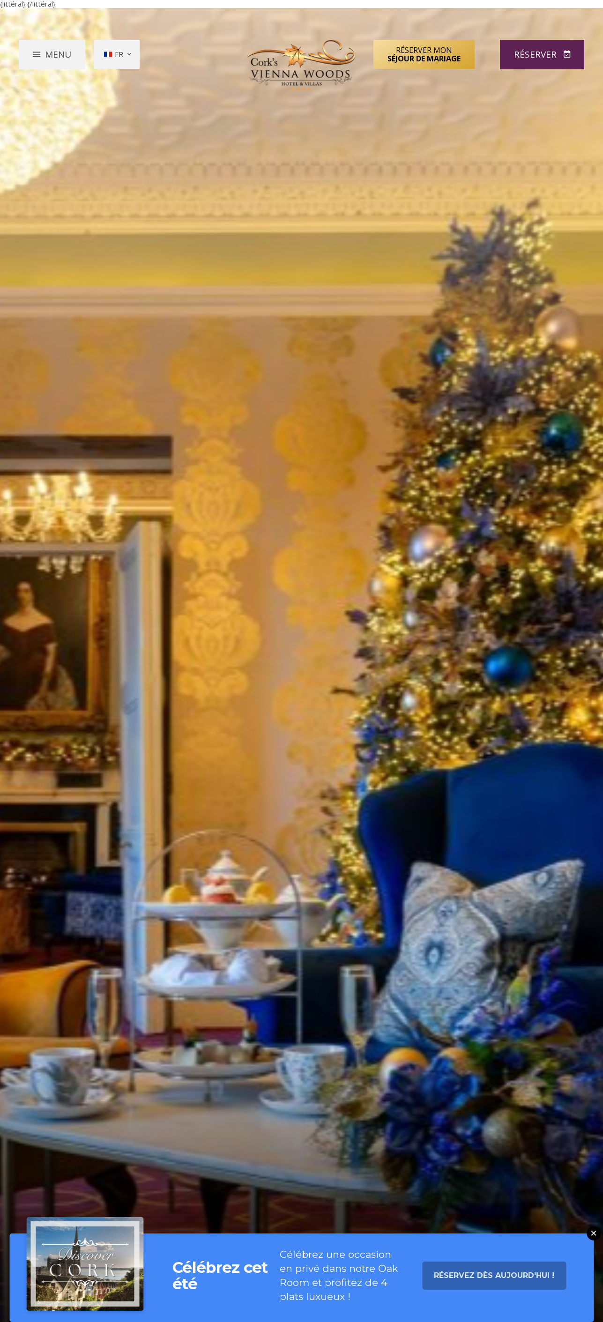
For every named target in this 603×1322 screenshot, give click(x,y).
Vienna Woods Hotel (301, 65)
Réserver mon (424, 54)
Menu (58, 54)
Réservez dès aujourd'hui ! (494, 1279)
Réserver (536, 54)
